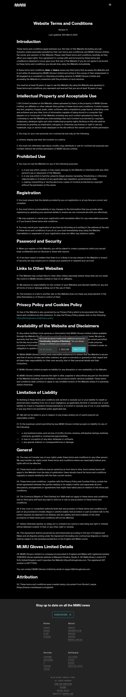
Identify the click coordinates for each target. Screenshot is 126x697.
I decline (64, 349)
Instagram (48, 660)
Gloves (47, 628)
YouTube (47, 666)
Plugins (47, 637)
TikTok (47, 669)
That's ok (79, 349)
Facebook (48, 657)
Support (71, 637)
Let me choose (46, 349)
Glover (47, 631)
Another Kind (68, 694)
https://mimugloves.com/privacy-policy (35, 318)
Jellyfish (72, 657)
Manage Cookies (75, 640)
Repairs (71, 634)
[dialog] (63, 345)
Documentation (75, 631)
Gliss (46, 634)
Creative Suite (75, 666)
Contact (71, 628)
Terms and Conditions (63, 684)
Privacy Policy (63, 690)
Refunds (63, 687)
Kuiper (71, 660)
